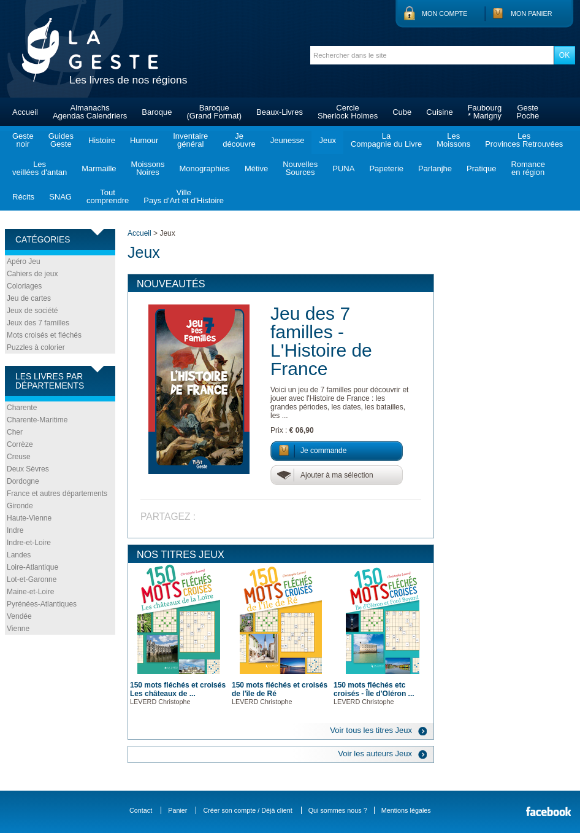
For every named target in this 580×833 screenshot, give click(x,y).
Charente (22, 407)
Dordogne (23, 481)
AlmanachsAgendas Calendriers (90, 111)
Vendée (19, 616)
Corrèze (20, 444)
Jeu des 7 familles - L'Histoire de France (321, 341)
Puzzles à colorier (36, 347)
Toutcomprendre (107, 196)
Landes (19, 555)
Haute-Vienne (29, 518)
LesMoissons (453, 140)
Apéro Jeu (23, 261)
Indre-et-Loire (29, 542)
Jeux (327, 140)
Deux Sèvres (28, 469)
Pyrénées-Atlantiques (42, 604)
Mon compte (444, 13)
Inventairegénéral (190, 140)
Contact (140, 810)
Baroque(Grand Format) (214, 111)
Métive (256, 168)
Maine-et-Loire (30, 591)
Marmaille (99, 168)
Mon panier (531, 13)
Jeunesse (287, 140)
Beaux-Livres (279, 112)
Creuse (19, 456)
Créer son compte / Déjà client (247, 810)
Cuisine (439, 112)
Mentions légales (406, 810)
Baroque (157, 112)
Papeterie (386, 168)
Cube (401, 112)
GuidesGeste (61, 140)
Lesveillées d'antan (39, 168)
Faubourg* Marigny (485, 111)
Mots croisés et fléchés (44, 335)
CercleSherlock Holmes (348, 111)
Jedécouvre (239, 140)
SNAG (60, 196)
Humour (144, 140)
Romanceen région (528, 168)
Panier (177, 810)
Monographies (204, 168)
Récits (23, 196)
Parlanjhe (435, 168)
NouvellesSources (300, 168)
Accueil (25, 112)
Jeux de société (32, 310)
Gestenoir (23, 140)
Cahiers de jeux (32, 273)
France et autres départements (57, 493)
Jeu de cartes (29, 298)
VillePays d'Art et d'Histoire (183, 196)
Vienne (18, 628)
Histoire (101, 140)
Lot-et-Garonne (31, 579)
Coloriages (24, 286)
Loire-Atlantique (32, 567)
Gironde (20, 506)
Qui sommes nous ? (337, 810)
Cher (15, 432)
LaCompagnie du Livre (386, 140)
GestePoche (527, 111)
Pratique (481, 168)
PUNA (343, 168)
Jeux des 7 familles (38, 323)
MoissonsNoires (148, 168)
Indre (15, 530)
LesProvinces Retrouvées (524, 140)
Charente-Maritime (37, 420)
